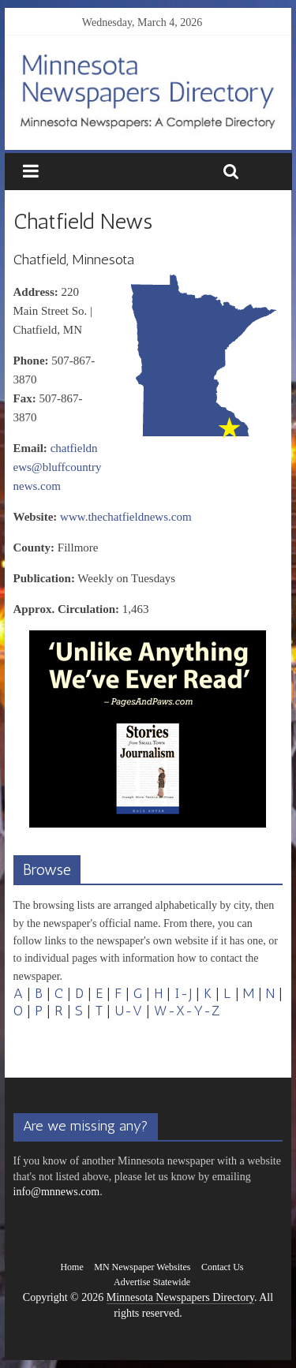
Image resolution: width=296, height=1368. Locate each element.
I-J (183, 993)
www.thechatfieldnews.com (125, 516)
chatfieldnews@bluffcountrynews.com (57, 467)
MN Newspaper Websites (142, 1267)
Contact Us (222, 1267)
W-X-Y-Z (187, 1010)
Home (71, 1267)
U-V (128, 1010)
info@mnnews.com (56, 1192)
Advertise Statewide (152, 1282)
